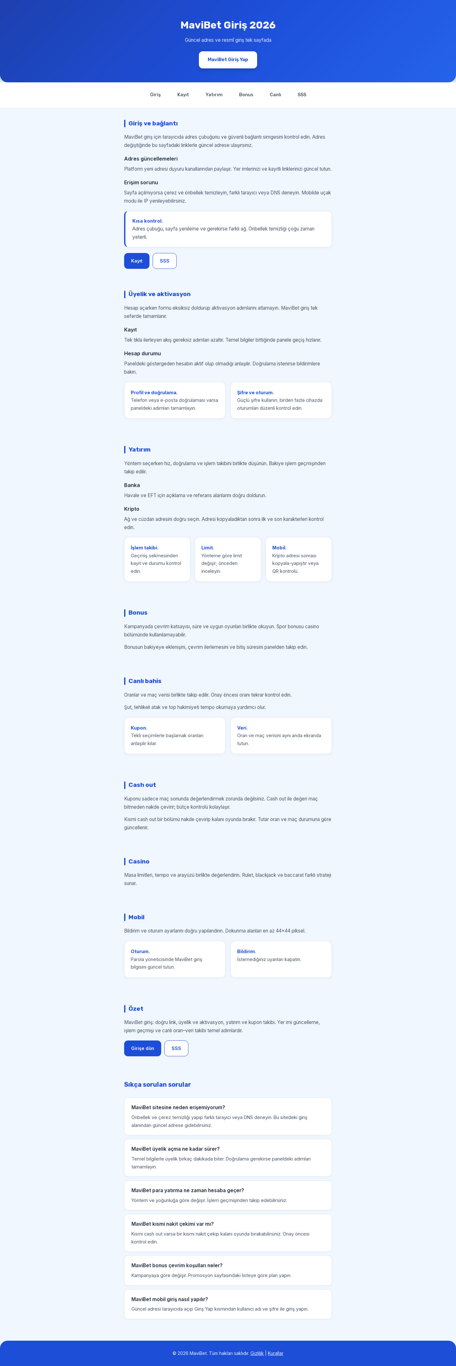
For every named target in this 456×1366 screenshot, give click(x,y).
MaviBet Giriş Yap (228, 59)
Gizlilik (257, 1353)
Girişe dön (142, 1048)
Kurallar (275, 1353)
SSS (302, 95)
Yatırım (214, 95)
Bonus (246, 95)
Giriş (155, 95)
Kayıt (183, 95)
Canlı (275, 95)
